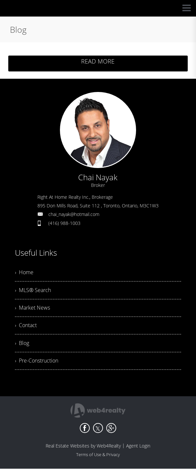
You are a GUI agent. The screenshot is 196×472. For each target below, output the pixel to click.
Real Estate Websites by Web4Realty (83, 449)
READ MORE (98, 61)
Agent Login (138, 449)
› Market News (32, 309)
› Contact (26, 327)
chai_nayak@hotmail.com (73, 214)
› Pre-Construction (36, 363)
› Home (24, 273)
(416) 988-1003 (64, 223)
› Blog (22, 345)
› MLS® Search (33, 291)
